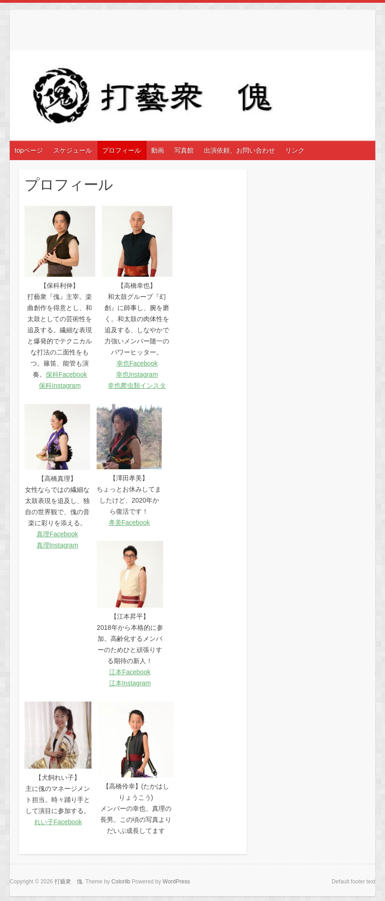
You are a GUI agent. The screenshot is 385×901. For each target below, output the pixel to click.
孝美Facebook (129, 522)
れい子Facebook (58, 822)
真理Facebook (57, 534)
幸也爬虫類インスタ (137, 385)
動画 (157, 150)
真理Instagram (57, 545)
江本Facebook (129, 672)
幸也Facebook (137, 363)
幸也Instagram (137, 374)
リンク (295, 150)
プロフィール (121, 150)
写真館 (184, 150)
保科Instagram (59, 385)
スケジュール (72, 150)
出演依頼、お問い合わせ (239, 150)
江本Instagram (130, 683)
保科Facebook (66, 374)
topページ (29, 150)
